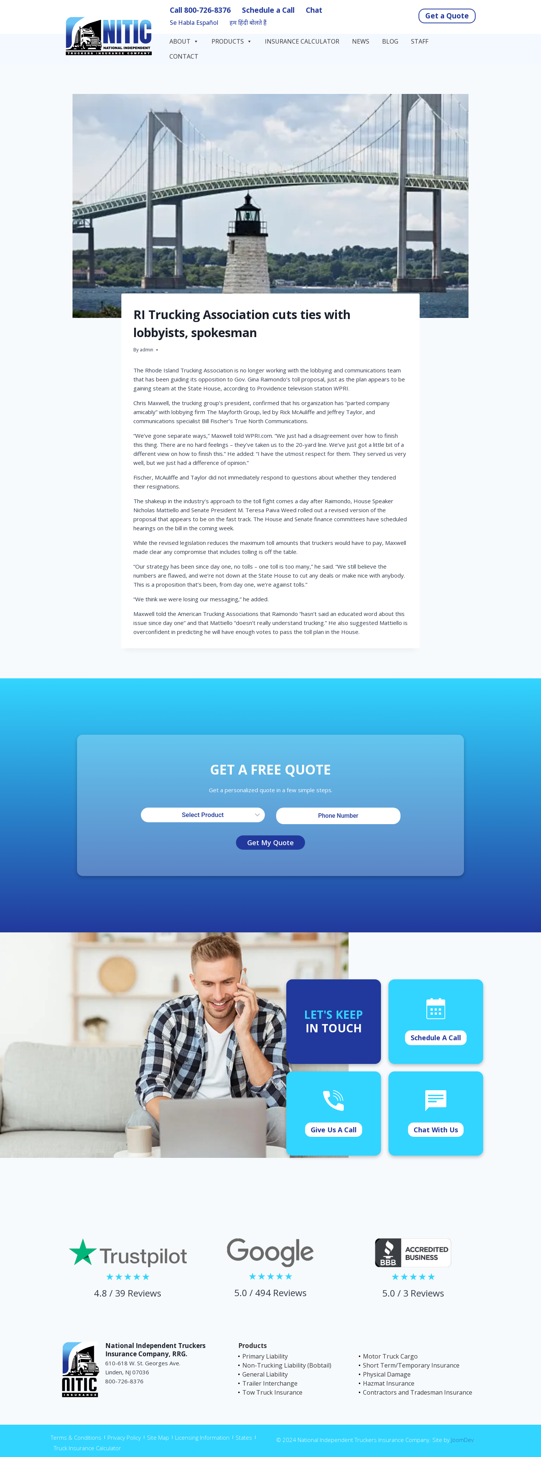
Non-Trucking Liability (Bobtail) (286, 1365)
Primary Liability (265, 1356)
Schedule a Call (268, 10)
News (360, 41)
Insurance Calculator (302, 41)
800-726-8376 (207, 10)
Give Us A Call (334, 1129)
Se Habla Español (194, 23)
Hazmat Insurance (388, 1383)
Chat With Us (436, 1129)
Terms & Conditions (76, 1437)
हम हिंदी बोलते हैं (248, 23)
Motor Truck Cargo (390, 1356)
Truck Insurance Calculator (87, 1448)
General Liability (265, 1374)
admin (146, 349)
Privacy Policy (124, 1437)
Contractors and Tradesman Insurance (417, 1392)
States (244, 1437)
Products (232, 41)
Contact (184, 56)
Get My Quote (270, 842)
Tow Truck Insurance (272, 1392)
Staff (419, 41)
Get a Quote (447, 16)
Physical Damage (387, 1374)
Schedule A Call (436, 1037)
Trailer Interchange (270, 1383)
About (184, 41)
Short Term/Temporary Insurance (411, 1365)
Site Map (158, 1437)
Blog (390, 41)
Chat (314, 10)
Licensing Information (202, 1437)
